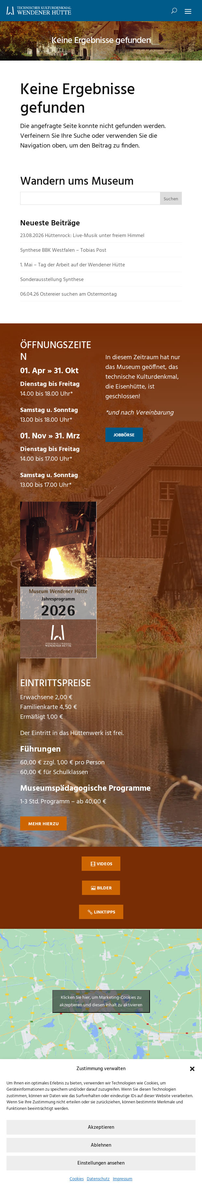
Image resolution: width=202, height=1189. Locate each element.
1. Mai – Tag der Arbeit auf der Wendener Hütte (72, 265)
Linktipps (104, 912)
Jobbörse (124, 435)
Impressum (122, 1179)
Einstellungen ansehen (101, 1163)
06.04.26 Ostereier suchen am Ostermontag (68, 294)
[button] (192, 1069)
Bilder (104, 888)
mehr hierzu (43, 824)
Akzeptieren (101, 1127)
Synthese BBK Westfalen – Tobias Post (63, 250)
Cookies (77, 1179)
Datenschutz (98, 1179)
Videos (104, 864)
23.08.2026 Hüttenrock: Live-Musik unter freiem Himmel (82, 236)
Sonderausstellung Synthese (52, 280)
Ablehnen (101, 1145)
